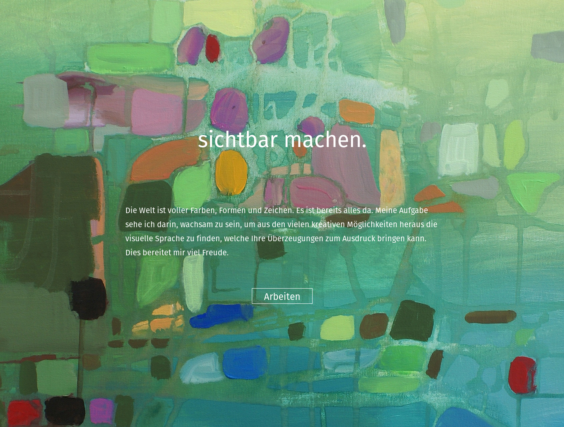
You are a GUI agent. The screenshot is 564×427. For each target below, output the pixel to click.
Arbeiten (282, 296)
